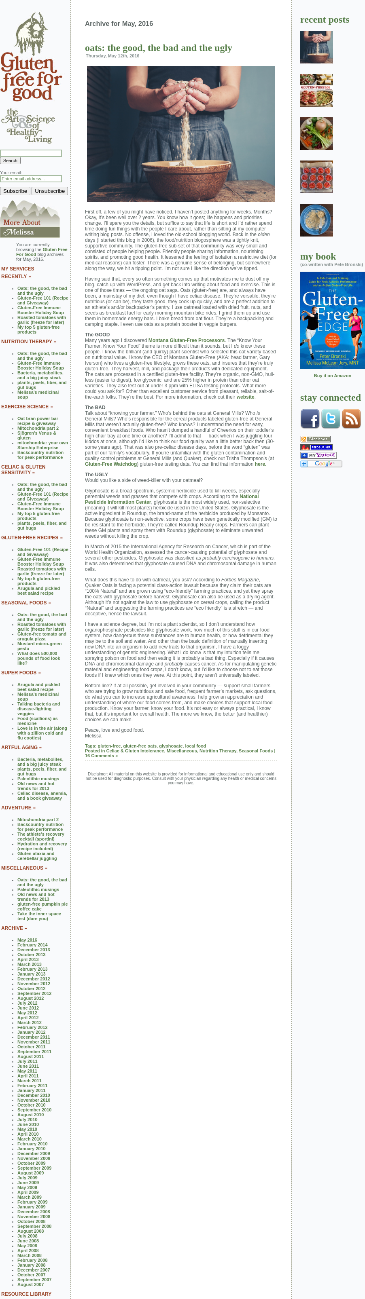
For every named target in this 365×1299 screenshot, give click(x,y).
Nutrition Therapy (217, 750)
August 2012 (30, 998)
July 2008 (27, 1236)
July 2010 (27, 1119)
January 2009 (31, 1206)
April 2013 (28, 959)
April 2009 (28, 1192)
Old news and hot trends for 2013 (36, 786)
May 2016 (27, 940)
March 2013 (29, 964)
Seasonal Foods (256, 750)
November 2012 (33, 983)
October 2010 (31, 1105)
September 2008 (34, 1226)
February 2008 (32, 1260)
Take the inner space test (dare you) (39, 916)
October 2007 (31, 1274)
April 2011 (28, 1075)
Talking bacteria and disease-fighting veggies (38, 708)
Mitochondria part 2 (38, 428)
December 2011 (33, 1037)
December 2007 (33, 1269)
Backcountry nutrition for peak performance (40, 455)
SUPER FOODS (18, 673)
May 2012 (27, 1012)
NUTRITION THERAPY (26, 341)
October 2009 (31, 1163)
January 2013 (31, 974)
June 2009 (28, 1182)
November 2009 (33, 1158)
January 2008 (31, 1265)
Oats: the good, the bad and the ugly (42, 291)
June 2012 (28, 1007)
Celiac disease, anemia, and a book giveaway (42, 796)
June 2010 (28, 1124)
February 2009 (32, 1202)
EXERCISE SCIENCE (25, 407)
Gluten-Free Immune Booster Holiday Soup (40, 310)
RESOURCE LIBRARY (26, 1294)
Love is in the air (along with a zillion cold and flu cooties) (42, 733)
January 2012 (31, 1032)
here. (261, 464)
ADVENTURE (16, 808)
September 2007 (34, 1279)
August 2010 (30, 1114)
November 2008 (33, 1216)
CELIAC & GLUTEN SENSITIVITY (23, 469)
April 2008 (28, 1250)
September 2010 (34, 1109)
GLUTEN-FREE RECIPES (29, 538)
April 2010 (28, 1134)
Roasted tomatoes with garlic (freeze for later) (41, 320)
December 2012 (33, 978)
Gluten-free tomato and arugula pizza (41, 636)
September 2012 (34, 993)
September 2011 (34, 1051)
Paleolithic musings (38, 778)
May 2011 (27, 1071)
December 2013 (33, 949)
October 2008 (31, 1221)
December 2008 (33, 1211)
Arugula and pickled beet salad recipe (38, 591)
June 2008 (28, 1240)
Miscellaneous (182, 750)
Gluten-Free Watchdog (111, 464)
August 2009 (30, 1172)
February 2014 (32, 944)
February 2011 (32, 1085)
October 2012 (31, 988)
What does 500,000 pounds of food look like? (38, 658)
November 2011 (33, 1041)
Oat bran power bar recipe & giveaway (37, 421)
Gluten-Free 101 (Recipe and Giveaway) (42, 300)
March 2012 (29, 1022)
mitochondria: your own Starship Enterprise (42, 445)
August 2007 (30, 1284)
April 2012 (28, 1017)
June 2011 (28, 1066)
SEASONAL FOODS (24, 603)
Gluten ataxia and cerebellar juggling (37, 856)
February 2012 (32, 1027)
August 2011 (30, 1056)
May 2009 (27, 1187)
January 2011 (31, 1090)
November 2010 (33, 1100)
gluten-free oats (140, 745)
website (246, 397)
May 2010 (27, 1129)
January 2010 (31, 1148)
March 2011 (29, 1080)
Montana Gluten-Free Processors (187, 340)
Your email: (11, 172)
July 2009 (27, 1177)
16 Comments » (101, 755)
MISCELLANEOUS (22, 868)
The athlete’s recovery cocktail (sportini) (40, 836)
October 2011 (31, 1046)
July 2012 (27, 1003)
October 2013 (31, 954)
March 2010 (29, 1138)
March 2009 (29, 1197)
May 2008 (27, 1245)
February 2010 (32, 1143)
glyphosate (170, 745)
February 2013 (32, 969)
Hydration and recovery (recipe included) (42, 846)
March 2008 (29, 1255)
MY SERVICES (17, 269)
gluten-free (109, 745)
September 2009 (34, 1168)
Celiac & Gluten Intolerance (135, 750)
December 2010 (33, 1095)
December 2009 (33, 1153)
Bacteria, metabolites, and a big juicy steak (40, 375)
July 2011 (27, 1061)
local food (195, 745)
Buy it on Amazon (332, 375)
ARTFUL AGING (19, 747)
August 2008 (30, 1231)
